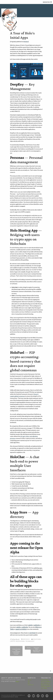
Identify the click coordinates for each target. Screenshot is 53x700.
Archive (29, 647)
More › (17, 681)
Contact (30, 679)
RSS (29, 681)
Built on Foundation (45, 683)
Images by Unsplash (45, 684)
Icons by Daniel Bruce (46, 681)
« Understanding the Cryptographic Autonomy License (16, 651)
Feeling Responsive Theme (10, 696)
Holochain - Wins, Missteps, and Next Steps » (37, 649)
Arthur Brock (15, 639)
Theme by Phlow (45, 679)
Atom (29, 683)
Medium (25, 41)
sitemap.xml (30, 684)
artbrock (14, 695)
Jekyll (21, 695)
